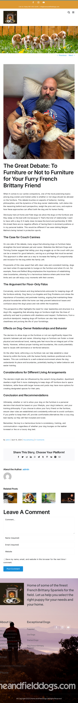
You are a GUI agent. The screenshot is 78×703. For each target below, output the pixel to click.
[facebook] (56, 627)
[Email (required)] (39, 545)
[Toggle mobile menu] (73, 12)
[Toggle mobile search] (69, 12)
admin (8, 440)
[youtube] (68, 627)
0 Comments (39, 440)
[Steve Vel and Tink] (39, 111)
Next (71, 55)
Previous (62, 55)
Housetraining (28, 440)
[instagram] (62, 627)
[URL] (39, 551)
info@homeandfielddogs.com (49, 6)
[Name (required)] (39, 538)
